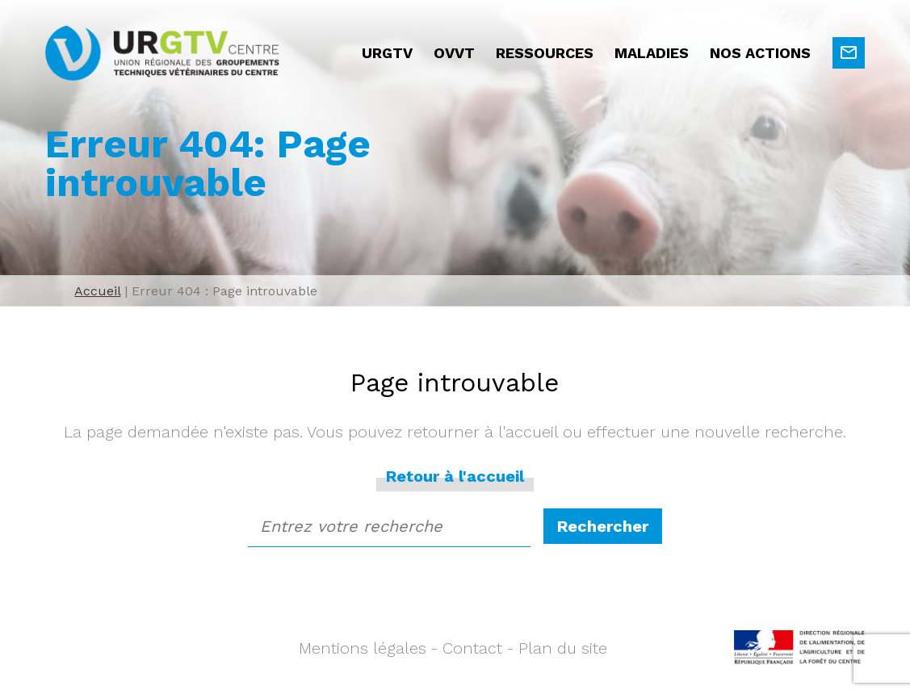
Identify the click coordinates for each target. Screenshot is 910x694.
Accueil (97, 291)
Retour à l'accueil (455, 476)
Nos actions (760, 52)
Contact (472, 648)
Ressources (544, 52)
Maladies (651, 52)
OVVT (454, 52)
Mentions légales (362, 648)
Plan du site (562, 648)
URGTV (387, 52)
